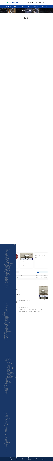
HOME (7, 14)
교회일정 (6, 415)
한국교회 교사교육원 (10, 372)
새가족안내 (5, 247)
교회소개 (6, 253)
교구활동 (5, 425)
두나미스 (6, 352)
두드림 (6, 342)
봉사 (4, 399)
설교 (4, 306)
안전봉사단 (6, 403)
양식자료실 (6, 440)
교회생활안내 (7, 250)
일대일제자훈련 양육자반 (10, 368)
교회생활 (5, 284)
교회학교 (6, 279)
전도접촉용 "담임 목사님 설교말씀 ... (40, 255)
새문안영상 (5, 336)
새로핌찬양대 (7, 325)
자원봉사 (6, 400)
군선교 (6, 393)
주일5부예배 (7, 317)
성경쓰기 (6, 445)
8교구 (6, 434)
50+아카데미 (9, 369)
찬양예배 (6, 309)
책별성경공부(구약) (10, 367)
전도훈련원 (6, 384)
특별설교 (5, 312)
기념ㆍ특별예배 (6, 334)
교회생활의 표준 (7, 285)
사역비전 (6, 255)
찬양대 (6, 280)
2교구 (6, 428)
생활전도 (6, 398)
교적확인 (6, 451)
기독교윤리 (8, 366)
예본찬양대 (6, 326)
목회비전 (6, 305)
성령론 (8, 364)
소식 (4, 412)
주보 (6, 414)
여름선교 (6, 353)
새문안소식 (6, 413)
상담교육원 (8, 370)
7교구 (6, 433)
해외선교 (6, 388)
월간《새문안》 (7, 422)
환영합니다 (8, 6)
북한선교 (6, 390)
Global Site (7, 273)
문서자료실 (6, 439)
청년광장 (5, 344)
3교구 (6, 429)
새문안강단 (5, 313)
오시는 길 (5, 300)
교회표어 (6, 254)
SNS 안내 (6, 424)
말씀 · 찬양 (22, 6)
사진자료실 (6, 441)
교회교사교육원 (7, 380)
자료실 (4, 438)
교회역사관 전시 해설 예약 (9, 454)
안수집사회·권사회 (8, 283)
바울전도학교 (7, 395)
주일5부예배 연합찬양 (8, 331)
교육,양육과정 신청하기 (8, 359)
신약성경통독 (9, 362)
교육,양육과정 (5, 356)
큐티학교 (8, 361)
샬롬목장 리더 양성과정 (10, 373)
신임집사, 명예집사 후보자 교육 (11, 377)
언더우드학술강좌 (7, 354)
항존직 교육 (8, 374)
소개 (6, 303)
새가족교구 (6, 437)
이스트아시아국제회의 (8, 355)
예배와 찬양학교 (7, 348)
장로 (7, 417)
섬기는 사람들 (7, 259)
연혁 (6, 257)
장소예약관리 (7, 450)
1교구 (6, 427)
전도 (4, 394)
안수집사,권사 (9, 418)
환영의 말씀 (7, 248)
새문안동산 (6, 298)
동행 (6, 343)
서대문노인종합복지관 (8, 409)
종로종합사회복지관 (8, 408)
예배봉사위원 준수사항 (8, 274)
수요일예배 (6, 308)
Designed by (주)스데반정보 (38, 311)
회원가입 (40, 2)
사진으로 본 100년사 (8, 267)
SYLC (6, 346)
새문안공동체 (44, 6)
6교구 (6, 432)
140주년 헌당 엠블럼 (10, 263)
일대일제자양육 (7, 347)
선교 (4, 387)
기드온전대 (6, 397)
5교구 (6, 431)
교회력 (6, 275)
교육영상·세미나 (6, 335)
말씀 (4, 315)
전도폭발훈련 (7, 396)
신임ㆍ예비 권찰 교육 (10, 376)
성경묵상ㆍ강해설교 (6, 311)
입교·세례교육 (9, 375)
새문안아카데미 (6, 378)
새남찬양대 (6, 330)
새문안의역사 (5, 264)
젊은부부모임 (5, 341)
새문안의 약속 (7, 256)
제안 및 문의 (20, 307)
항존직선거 (6, 416)
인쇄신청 (6, 453)
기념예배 (6, 310)
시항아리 (22, 261)
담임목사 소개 (5, 302)
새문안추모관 (7, 299)
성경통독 (6, 351)
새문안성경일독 (6, 337)
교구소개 (6, 426)
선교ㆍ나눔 (36, 6)
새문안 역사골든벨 (7, 266)
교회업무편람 (7, 291)
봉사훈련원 (8, 371)
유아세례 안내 (7, 287)
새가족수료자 (7, 251)
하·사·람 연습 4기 (9, 363)
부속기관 (6, 282)
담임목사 (15, 6)
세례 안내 (6, 288)
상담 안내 (6, 286)
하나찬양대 (6, 324)
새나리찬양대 (7, 329)
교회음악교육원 (7, 379)
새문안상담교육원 (7, 381)
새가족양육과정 (7, 249)
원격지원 (28, 307)
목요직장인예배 (7, 322)
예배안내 (5, 271)
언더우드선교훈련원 (8, 382)
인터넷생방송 (5, 332)
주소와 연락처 (7, 260)
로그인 (38, 2)
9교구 (6, 435)
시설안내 (5, 292)
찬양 (4, 323)
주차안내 (6, 294)
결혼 (6, 420)
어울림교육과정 (7, 340)
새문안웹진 (6, 423)
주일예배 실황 (5, 333)
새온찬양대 (6, 327)
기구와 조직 (7, 258)
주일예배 (6, 307)
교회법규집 (5, 289)
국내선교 (6, 389)
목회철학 (6, 304)
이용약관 (24, 307)
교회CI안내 (6, 261)
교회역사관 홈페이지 (8, 270)
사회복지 (5, 406)
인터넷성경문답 (7, 444)
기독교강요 (8, 365)
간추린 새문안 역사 (8, 265)
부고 (6, 421)
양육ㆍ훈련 (29, 6)
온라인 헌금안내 (7, 449)
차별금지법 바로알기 (6, 385)
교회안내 (5, 252)
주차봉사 (6, 401)
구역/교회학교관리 (8, 452)
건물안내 (6, 293)
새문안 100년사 (7, 268)
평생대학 (6, 410)
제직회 (6, 278)
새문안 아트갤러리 (7, 442)
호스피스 (6, 402)
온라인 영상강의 (7, 360)
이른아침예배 (7, 320)
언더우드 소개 (7, 269)
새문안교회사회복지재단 (8, 407)
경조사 (6, 419)
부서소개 (5, 276)
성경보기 (5, 443)
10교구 (6, 436)
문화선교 (6, 392)
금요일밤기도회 (7, 321)
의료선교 (6, 391)
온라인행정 (5, 447)
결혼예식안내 (7, 455)
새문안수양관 (7, 297)
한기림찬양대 (7, 328)
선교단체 (6, 281)
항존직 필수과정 (7, 358)
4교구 (6, 430)
